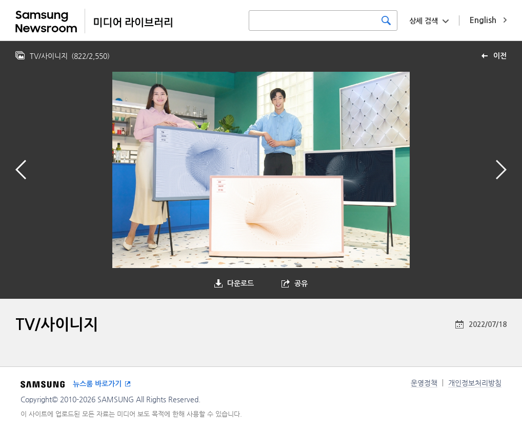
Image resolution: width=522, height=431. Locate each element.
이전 (500, 55)
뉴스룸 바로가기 (97, 383)
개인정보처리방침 (474, 383)
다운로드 (240, 283)
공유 (301, 283)
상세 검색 (423, 21)
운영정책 (424, 383)
